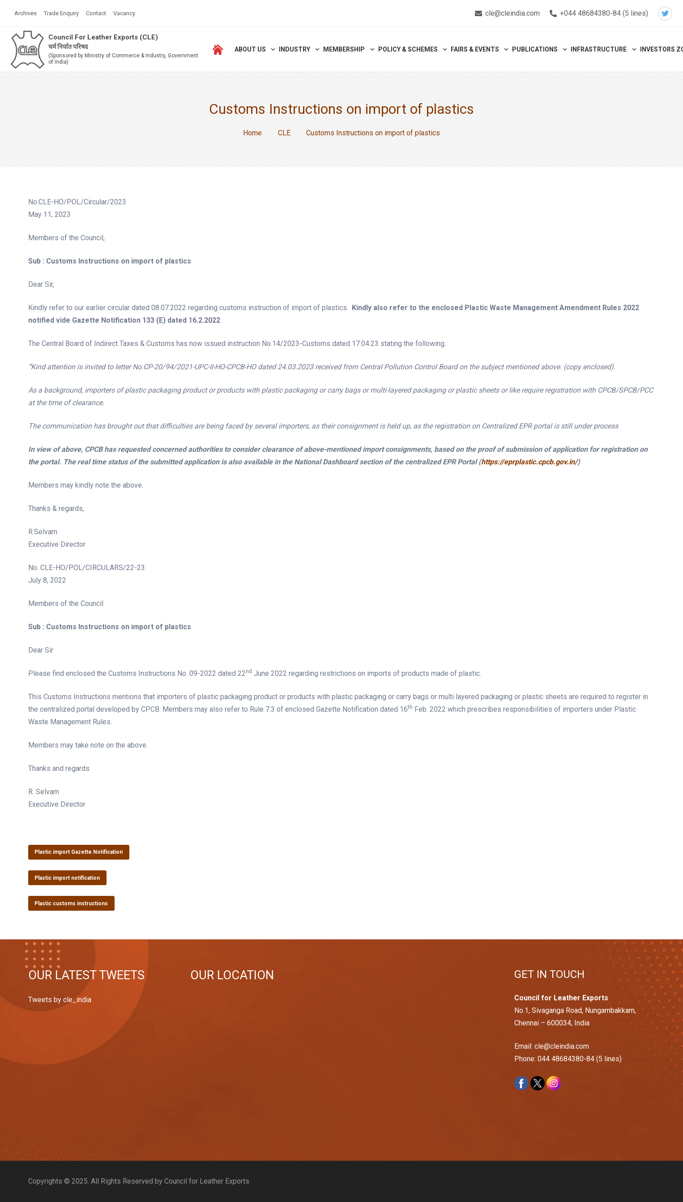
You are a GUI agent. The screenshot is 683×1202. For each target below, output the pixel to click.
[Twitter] (665, 13)
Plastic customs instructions (71, 903)
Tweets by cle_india (59, 999)
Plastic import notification (67, 878)
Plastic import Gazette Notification (78, 852)
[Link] (27, 49)
